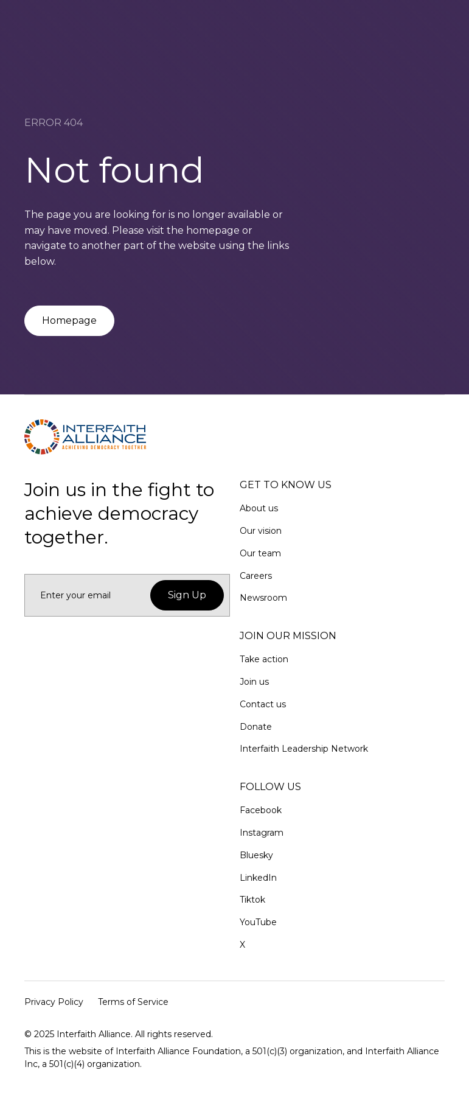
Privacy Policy (53, 1001)
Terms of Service (133, 1001)
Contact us (263, 704)
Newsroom (263, 597)
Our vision (261, 530)
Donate (256, 726)
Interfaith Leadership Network (304, 748)
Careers (256, 575)
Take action (264, 659)
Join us (254, 681)
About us (259, 508)
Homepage (69, 320)
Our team (260, 553)
